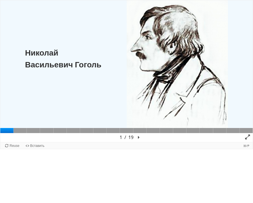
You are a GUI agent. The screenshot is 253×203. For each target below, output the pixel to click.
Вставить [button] (37, 146)
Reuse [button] (14, 146)
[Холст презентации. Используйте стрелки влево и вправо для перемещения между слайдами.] (126, 71)
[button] (138, 137)
